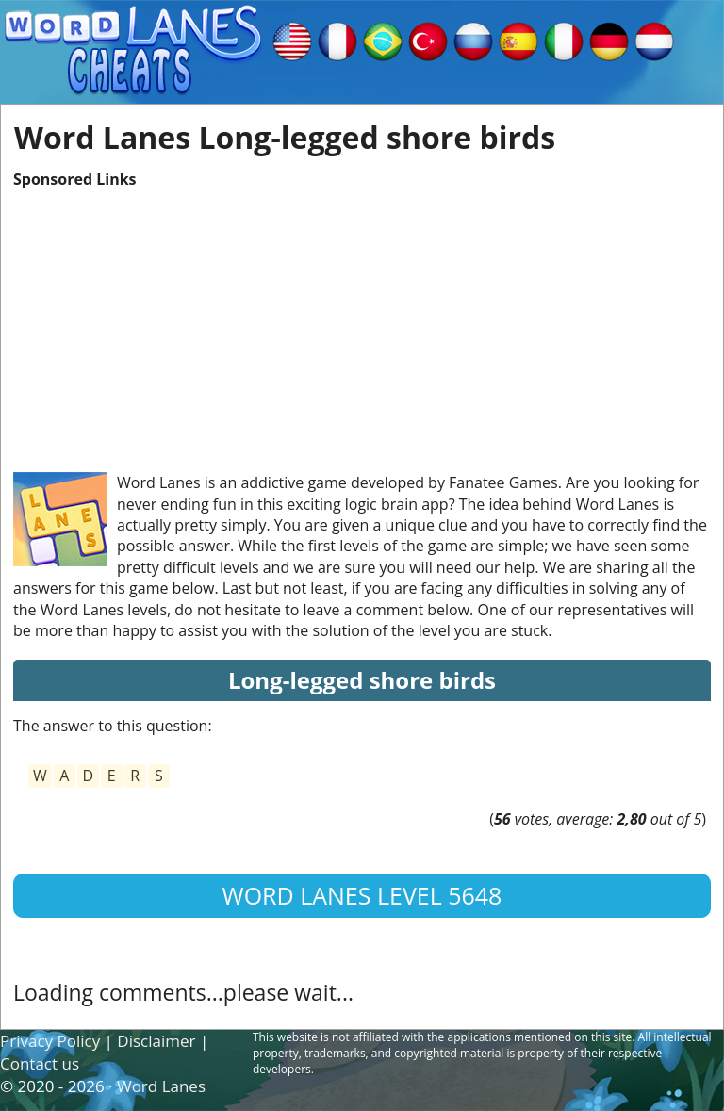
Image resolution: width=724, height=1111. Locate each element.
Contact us (39, 1063)
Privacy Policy (50, 1041)
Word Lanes (161, 1086)
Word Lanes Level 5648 (362, 895)
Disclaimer (156, 1041)
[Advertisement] (362, 321)
